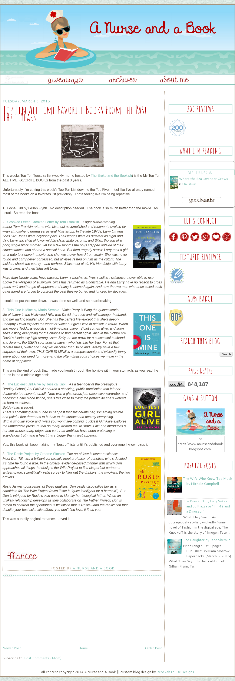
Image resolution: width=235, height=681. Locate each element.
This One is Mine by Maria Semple (33, 310)
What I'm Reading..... (202, 172)
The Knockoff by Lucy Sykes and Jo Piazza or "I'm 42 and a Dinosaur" (206, 506)
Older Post (153, 647)
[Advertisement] (34, 614)
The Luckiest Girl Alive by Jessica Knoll (36, 384)
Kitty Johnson (189, 183)
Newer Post (12, 647)
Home (83, 647)
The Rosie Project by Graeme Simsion (36, 454)
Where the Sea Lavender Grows (203, 178)
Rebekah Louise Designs (175, 671)
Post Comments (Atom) (43, 657)
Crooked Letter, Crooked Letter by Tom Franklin (43, 222)
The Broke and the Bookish (111, 175)
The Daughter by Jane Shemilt (206, 539)
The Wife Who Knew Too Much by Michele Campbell (207, 481)
